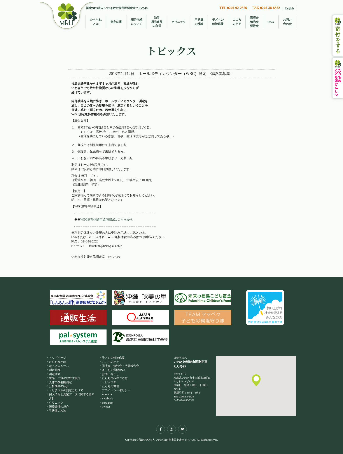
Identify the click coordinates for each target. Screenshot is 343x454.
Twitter (106, 406)
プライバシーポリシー (116, 390)
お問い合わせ (287, 21)
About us (107, 394)
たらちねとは (96, 21)
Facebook (107, 398)
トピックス (109, 382)
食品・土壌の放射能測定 (64, 378)
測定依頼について (136, 21)
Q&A (271, 21)
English (289, 8)
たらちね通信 (110, 386)
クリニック (179, 21)
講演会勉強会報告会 (254, 21)
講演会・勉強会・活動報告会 (120, 366)
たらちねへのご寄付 (115, 378)
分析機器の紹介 (59, 386)
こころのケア (237, 21)
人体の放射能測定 (60, 382)
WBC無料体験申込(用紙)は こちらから (106, 219)
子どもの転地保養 (218, 21)
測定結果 (116, 21)
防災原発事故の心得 (157, 21)
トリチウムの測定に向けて (66, 390)
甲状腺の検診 (199, 21)
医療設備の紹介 (59, 406)
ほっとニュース (59, 366)
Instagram (107, 402)
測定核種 (54, 370)
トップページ (57, 357)
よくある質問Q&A (113, 370)
